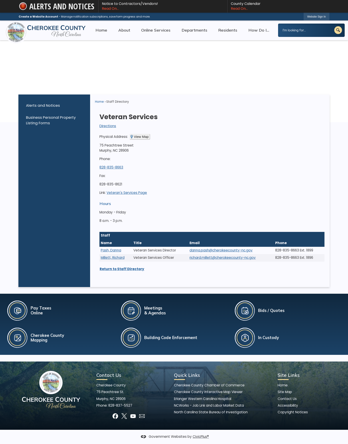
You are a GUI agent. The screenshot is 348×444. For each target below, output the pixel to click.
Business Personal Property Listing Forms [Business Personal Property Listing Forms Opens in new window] (51, 120)
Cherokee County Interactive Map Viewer (208, 392)
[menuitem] (54, 105)
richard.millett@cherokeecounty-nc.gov (223, 257)
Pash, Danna (111, 250)
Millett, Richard (113, 257)
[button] (338, 30)
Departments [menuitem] (194, 30)
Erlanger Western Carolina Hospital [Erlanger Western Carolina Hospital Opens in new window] (202, 398)
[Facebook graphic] (115, 416)
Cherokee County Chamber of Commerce (209, 385)
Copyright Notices (293, 412)
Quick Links (187, 375)
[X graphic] (124, 416)
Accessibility (288, 405)
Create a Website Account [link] (38, 16)
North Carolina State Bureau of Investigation (211, 412)
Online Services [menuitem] (155, 30)
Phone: (105, 159)
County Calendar (278, 6)
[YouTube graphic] (133, 416)
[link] (316, 16)
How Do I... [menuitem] (258, 30)
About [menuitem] (124, 30)
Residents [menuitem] (227, 30)
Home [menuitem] (101, 30)
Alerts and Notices (43, 105)
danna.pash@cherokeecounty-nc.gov (221, 250)
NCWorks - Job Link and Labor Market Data (209, 405)
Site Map (285, 392)
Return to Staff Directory (122, 269)
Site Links (289, 375)
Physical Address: (113, 136)
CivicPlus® (201, 436)
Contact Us (287, 398)
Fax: (102, 175)
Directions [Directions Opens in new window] (107, 126)
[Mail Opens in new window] (142, 416)
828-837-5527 (120, 405)
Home (99, 102)
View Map (141, 137)
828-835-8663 (111, 167)
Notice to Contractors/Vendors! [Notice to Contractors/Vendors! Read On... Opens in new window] (162, 6)
